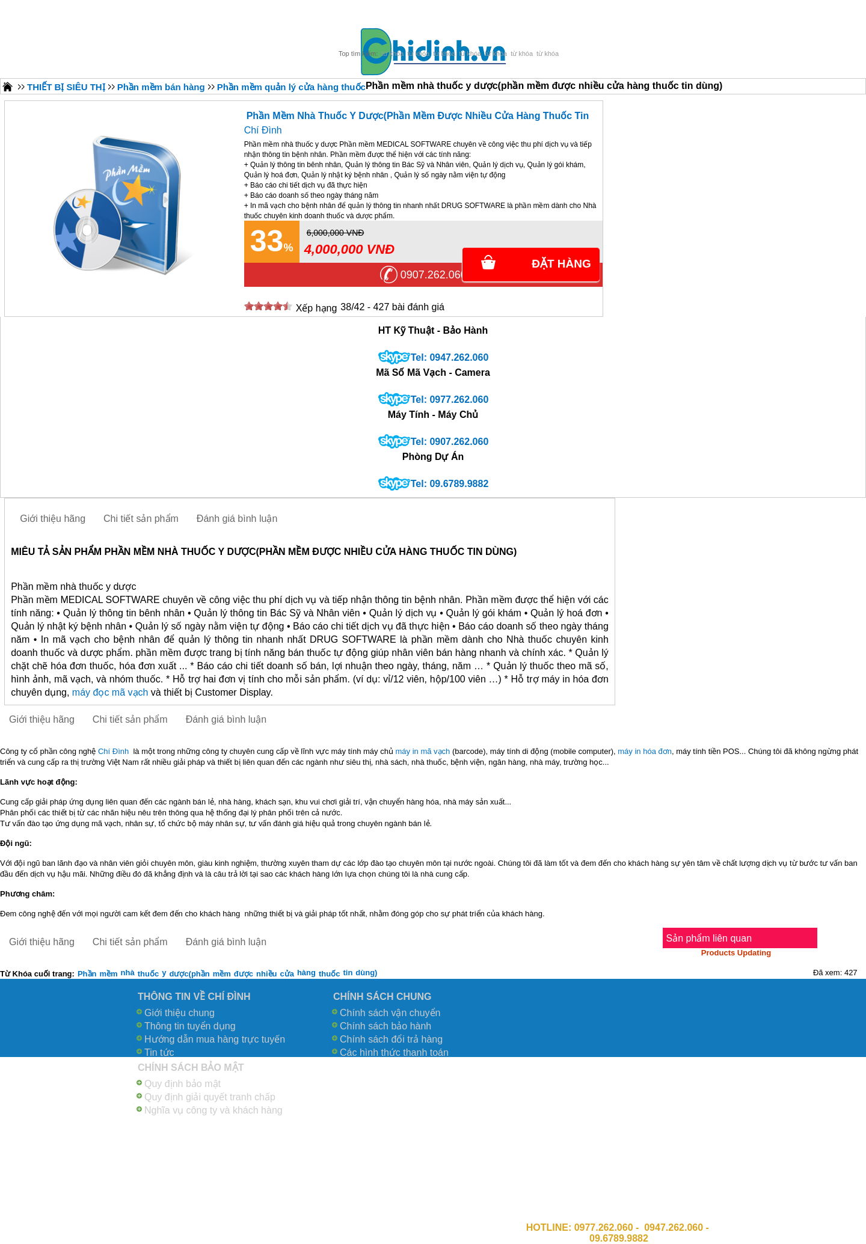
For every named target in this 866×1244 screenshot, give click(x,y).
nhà (128, 972)
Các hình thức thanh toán (394, 1052)
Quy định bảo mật (182, 1084)
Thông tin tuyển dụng (190, 1026)
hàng (306, 972)
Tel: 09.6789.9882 (450, 484)
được (243, 973)
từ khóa (392, 53)
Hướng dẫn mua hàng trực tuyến (214, 1039)
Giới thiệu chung (179, 1013)
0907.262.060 (434, 275)
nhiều (266, 973)
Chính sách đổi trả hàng (391, 1039)
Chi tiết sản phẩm (141, 518)
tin (347, 972)
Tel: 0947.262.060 (450, 357)
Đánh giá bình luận (237, 518)
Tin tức (159, 1052)
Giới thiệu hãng (52, 518)
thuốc (148, 973)
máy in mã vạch (423, 751)
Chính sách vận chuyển (390, 1013)
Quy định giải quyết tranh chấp (209, 1097)
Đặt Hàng (561, 263)
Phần (87, 973)
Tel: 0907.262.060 (450, 442)
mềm (108, 973)
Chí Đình (263, 130)
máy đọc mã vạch (110, 692)
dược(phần (189, 973)
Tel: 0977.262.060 (450, 399)
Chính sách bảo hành (385, 1026)
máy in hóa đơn (645, 751)
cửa (286, 973)
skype (394, 357)
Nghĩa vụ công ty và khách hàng (213, 1110)
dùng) (366, 972)
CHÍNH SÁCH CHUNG (382, 996)
